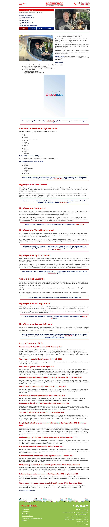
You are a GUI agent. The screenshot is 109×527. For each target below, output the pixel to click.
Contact (49, 28)
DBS (87, 524)
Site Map (24, 520)
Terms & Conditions (27, 516)
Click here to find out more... (80, 514)
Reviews (32, 28)
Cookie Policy (25, 514)
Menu (22, 3)
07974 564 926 (29, 22)
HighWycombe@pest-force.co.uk (29, 25)
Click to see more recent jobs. (27, 490)
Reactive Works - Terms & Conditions (32, 518)
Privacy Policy (26, 511)
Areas (40, 28)
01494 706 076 (25, 20)
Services (23, 28)
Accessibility (25, 509)
